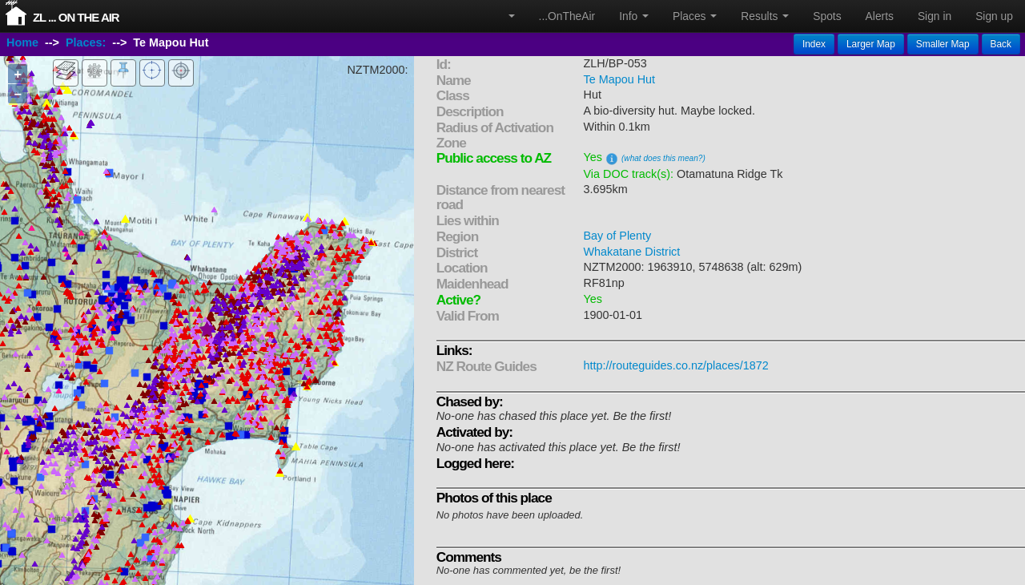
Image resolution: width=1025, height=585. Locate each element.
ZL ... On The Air (76, 17)
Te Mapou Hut (620, 79)
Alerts (880, 16)
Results (765, 16)
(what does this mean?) (663, 158)
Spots (827, 16)
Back (1001, 44)
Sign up (994, 16)
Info (634, 16)
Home (22, 42)
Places (695, 16)
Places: (86, 42)
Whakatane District (632, 251)
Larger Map (870, 44)
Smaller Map (943, 44)
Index (814, 44)
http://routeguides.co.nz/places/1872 (676, 365)
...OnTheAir (567, 16)
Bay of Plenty (618, 235)
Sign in (934, 16)
